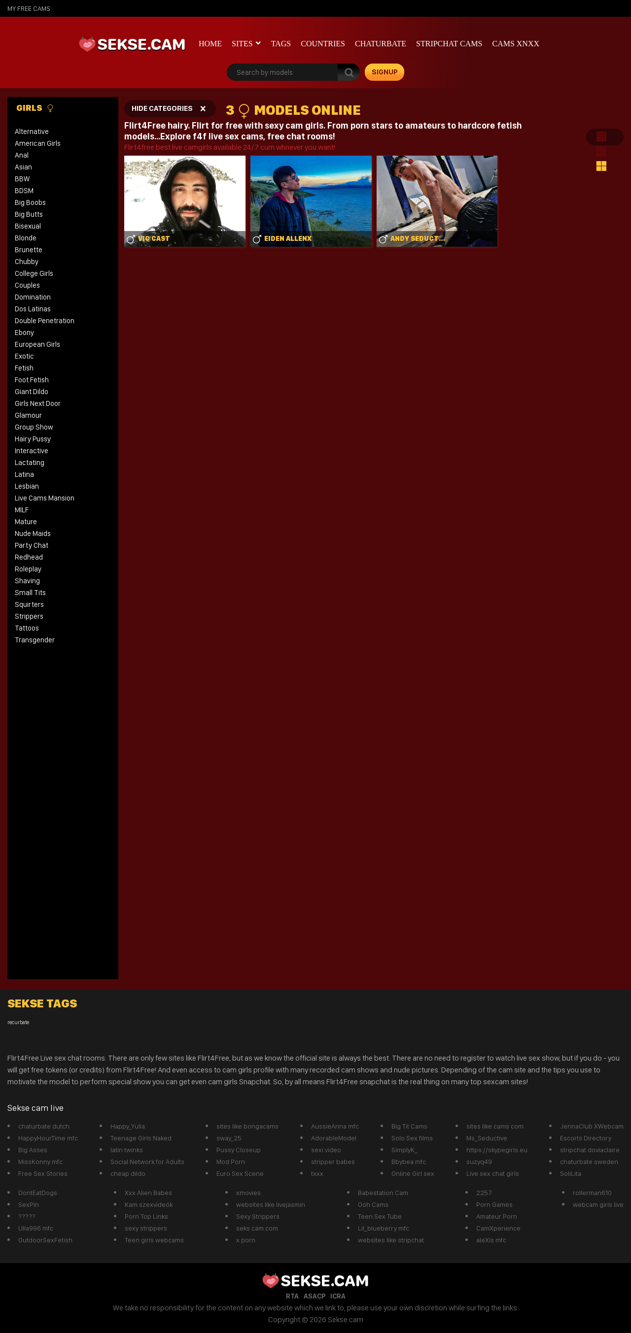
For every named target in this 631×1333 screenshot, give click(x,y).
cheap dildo (127, 1173)
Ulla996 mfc (35, 1228)
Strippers (29, 616)
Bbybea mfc (408, 1162)
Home (210, 43)
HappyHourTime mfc (48, 1138)
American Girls (38, 143)
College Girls (34, 273)
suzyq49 (479, 1162)
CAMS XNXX (515, 43)
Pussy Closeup (238, 1150)
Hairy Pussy (33, 438)
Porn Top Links (146, 1216)
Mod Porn (230, 1162)
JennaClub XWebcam (592, 1126)
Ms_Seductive (486, 1138)
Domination (33, 297)
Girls (35, 107)
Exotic (24, 356)
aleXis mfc (491, 1240)
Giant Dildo (31, 391)
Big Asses (32, 1150)
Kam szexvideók (149, 1204)
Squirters (29, 604)
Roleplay (28, 569)
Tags (281, 43)
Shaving (27, 580)
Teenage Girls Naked (141, 1138)
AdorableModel (333, 1138)
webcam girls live (598, 1204)
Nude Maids (33, 533)
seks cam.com (257, 1228)
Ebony (24, 332)
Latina (24, 474)
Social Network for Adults (147, 1162)
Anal (22, 155)
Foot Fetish (32, 379)
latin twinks (126, 1150)
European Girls (37, 344)
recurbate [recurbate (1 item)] (18, 1022)
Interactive (31, 450)
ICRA (338, 1296)
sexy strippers (146, 1228)
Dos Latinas (33, 308)
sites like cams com (495, 1126)
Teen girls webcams (154, 1240)
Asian (23, 167)
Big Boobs (30, 202)
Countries (323, 43)
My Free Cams (28, 8)
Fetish (24, 368)
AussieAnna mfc (335, 1126)
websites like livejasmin (270, 1204)
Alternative (32, 131)
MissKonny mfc (40, 1162)
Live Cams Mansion (44, 498)
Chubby (26, 261)
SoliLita (570, 1173)
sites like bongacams (247, 1126)
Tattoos (27, 628)
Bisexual (28, 226)
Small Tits (30, 592)
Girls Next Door (38, 403)
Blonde (25, 237)
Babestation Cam (383, 1193)
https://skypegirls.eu (496, 1150)
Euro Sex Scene (240, 1173)
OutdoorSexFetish (45, 1240)
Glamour (28, 415)
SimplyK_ (404, 1150)
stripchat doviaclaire (590, 1150)
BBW (22, 178)
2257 (483, 1193)
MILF (22, 509)
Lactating (29, 462)
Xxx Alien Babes (148, 1193)
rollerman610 (592, 1193)
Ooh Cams (373, 1204)
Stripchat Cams (449, 43)
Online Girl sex (412, 1173)
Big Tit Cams (409, 1126)
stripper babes (333, 1162)
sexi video (326, 1150)
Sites (242, 43)
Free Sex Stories (43, 1173)
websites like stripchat (391, 1240)
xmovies (248, 1193)
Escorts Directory (585, 1138)
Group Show (34, 427)
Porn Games (494, 1204)
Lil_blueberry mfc (383, 1228)
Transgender (35, 639)
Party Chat (31, 545)
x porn (245, 1240)
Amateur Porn (496, 1216)
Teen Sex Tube (380, 1216)
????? (26, 1216)
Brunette (28, 249)
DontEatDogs (37, 1193)
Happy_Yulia (127, 1126)
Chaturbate (380, 43)
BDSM (24, 190)
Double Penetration (44, 320)
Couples (27, 285)
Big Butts (29, 214)
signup (385, 71)
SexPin (28, 1204)
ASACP (314, 1296)
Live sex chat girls (492, 1173)
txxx (317, 1173)
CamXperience (498, 1228)
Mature (26, 521)
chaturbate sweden (589, 1162)
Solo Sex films (412, 1138)
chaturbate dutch (44, 1126)
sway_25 (229, 1138)
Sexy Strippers (258, 1216)
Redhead (29, 557)
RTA (292, 1296)
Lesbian (27, 486)
